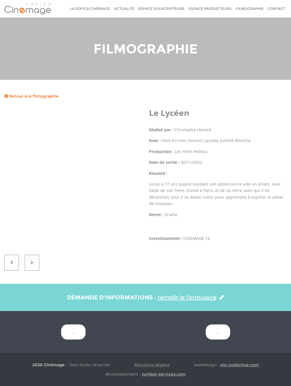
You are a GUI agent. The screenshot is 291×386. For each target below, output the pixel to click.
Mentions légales (152, 364)
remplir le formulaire (191, 297)
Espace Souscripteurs (161, 8)
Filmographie (250, 8)
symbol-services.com (164, 374)
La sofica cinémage (90, 8)
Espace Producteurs (210, 8)
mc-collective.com (239, 364)
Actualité (124, 8)
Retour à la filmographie (31, 96)
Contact (276, 8)
